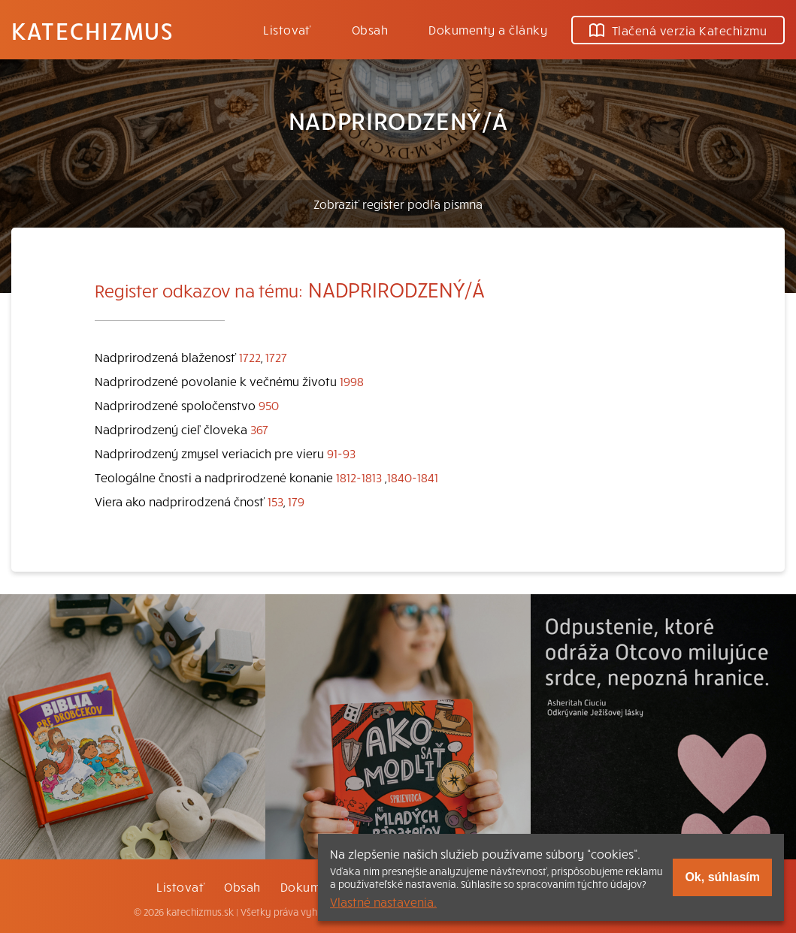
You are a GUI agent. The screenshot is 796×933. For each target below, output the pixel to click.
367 (259, 428)
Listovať (287, 29)
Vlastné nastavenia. (383, 901)
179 (296, 501)
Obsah (370, 29)
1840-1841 (412, 477)
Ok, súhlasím (722, 877)
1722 (250, 356)
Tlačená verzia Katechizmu (678, 30)
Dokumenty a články (487, 29)
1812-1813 (359, 477)
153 (275, 501)
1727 (276, 356)
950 (269, 404)
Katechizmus (92, 30)
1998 (352, 380)
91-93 (341, 452)
